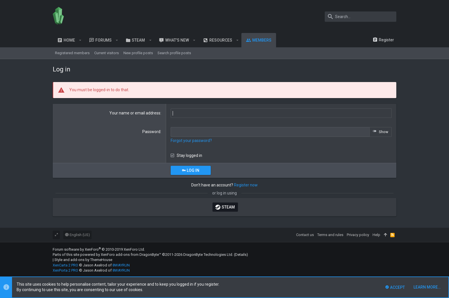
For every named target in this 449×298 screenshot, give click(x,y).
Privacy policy (358, 235)
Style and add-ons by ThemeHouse (83, 260)
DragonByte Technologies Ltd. (208, 254)
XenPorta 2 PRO (65, 270)
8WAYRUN (121, 265)
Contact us (305, 235)
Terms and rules (330, 235)
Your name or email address (134, 113)
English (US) (77, 235)
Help (376, 235)
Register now (246, 185)
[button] (80, 40)
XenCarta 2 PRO (65, 265)
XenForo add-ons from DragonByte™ (131, 254)
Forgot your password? (191, 140)
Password (151, 131)
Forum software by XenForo (99, 249)
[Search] (360, 16)
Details (241, 254)
